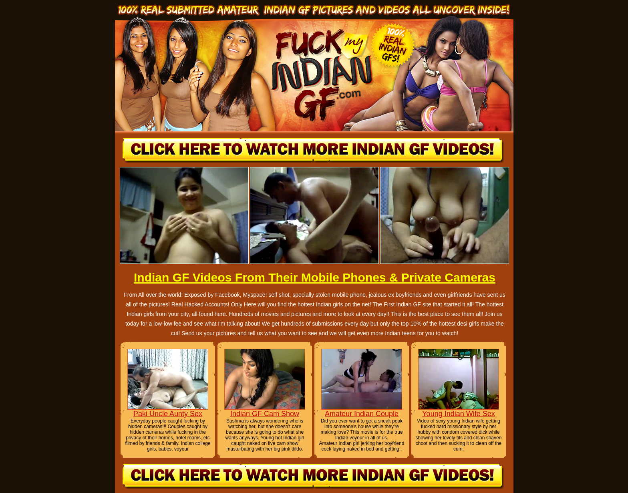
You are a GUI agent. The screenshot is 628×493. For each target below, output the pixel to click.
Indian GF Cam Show (264, 414)
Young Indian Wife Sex (458, 414)
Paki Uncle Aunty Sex (167, 414)
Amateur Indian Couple (362, 414)
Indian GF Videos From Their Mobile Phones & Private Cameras (314, 277)
